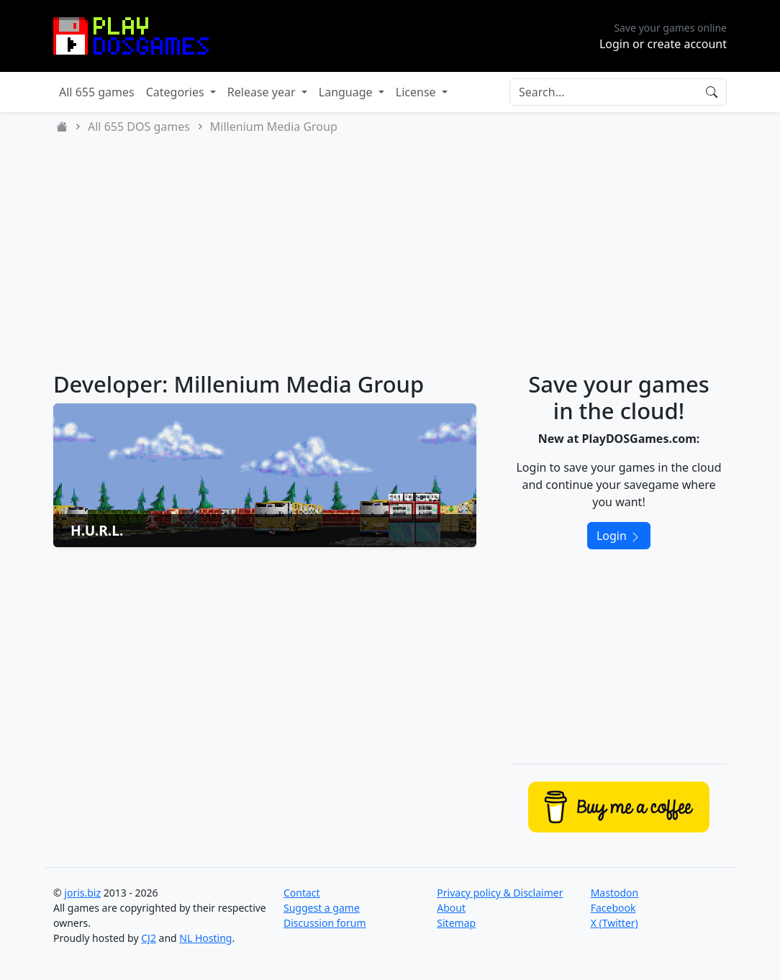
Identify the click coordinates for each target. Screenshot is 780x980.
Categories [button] (176, 92)
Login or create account (663, 44)
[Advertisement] (390, 253)
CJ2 (148, 938)
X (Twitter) (614, 923)
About (451, 908)
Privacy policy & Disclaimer (500, 892)
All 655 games (97, 92)
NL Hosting (205, 938)
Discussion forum (325, 923)
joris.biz (82, 892)
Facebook (613, 908)
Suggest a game (322, 908)
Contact (302, 892)
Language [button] (347, 92)
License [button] (417, 92)
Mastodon (615, 892)
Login (619, 536)
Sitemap (456, 923)
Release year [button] (263, 92)
